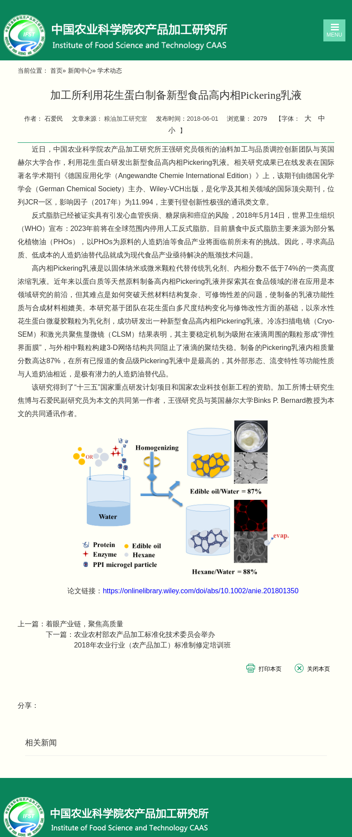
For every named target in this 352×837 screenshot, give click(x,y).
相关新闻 (41, 742)
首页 (56, 70)
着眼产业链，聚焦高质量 (84, 624)
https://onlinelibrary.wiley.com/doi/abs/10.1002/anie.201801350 (200, 591)
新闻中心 (80, 70)
